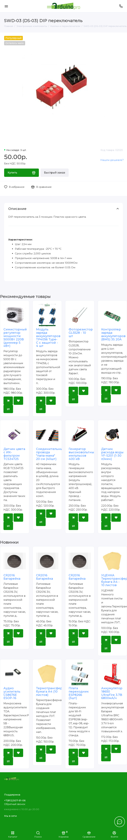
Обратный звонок (14, 804)
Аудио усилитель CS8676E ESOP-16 (11, 693)
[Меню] (6, 6)
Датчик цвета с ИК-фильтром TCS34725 (14, 454)
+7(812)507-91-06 (15, 800)
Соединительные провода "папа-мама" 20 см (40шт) (50, 454)
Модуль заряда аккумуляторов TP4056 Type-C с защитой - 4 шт (48, 338)
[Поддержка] (121, 6)
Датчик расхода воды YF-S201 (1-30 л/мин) (112, 454)
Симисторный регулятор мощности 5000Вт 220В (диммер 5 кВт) (15, 338)
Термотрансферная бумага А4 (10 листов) (52, 691)
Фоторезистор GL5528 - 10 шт (81, 333)
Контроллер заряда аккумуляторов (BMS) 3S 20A (113, 334)
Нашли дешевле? (112, 160)
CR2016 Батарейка (11, 577)
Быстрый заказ (54, 172)
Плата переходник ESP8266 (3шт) (79, 693)
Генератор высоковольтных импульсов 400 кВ (82, 454)
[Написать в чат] (120, 822)
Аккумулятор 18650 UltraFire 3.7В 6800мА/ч (111, 693)
